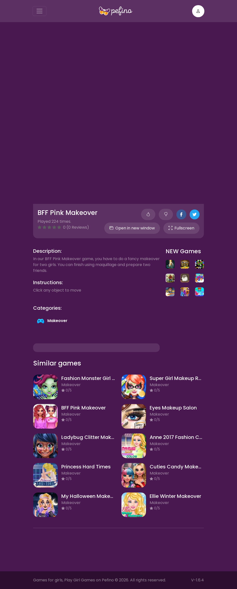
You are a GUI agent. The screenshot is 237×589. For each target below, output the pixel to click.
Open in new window (132, 228)
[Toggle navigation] (39, 11)
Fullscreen (181, 228)
